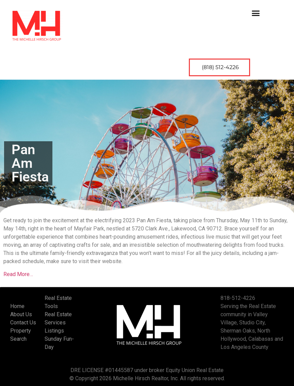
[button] (255, 12)
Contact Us (23, 322)
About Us (21, 314)
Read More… (18, 274)
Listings (54, 330)
